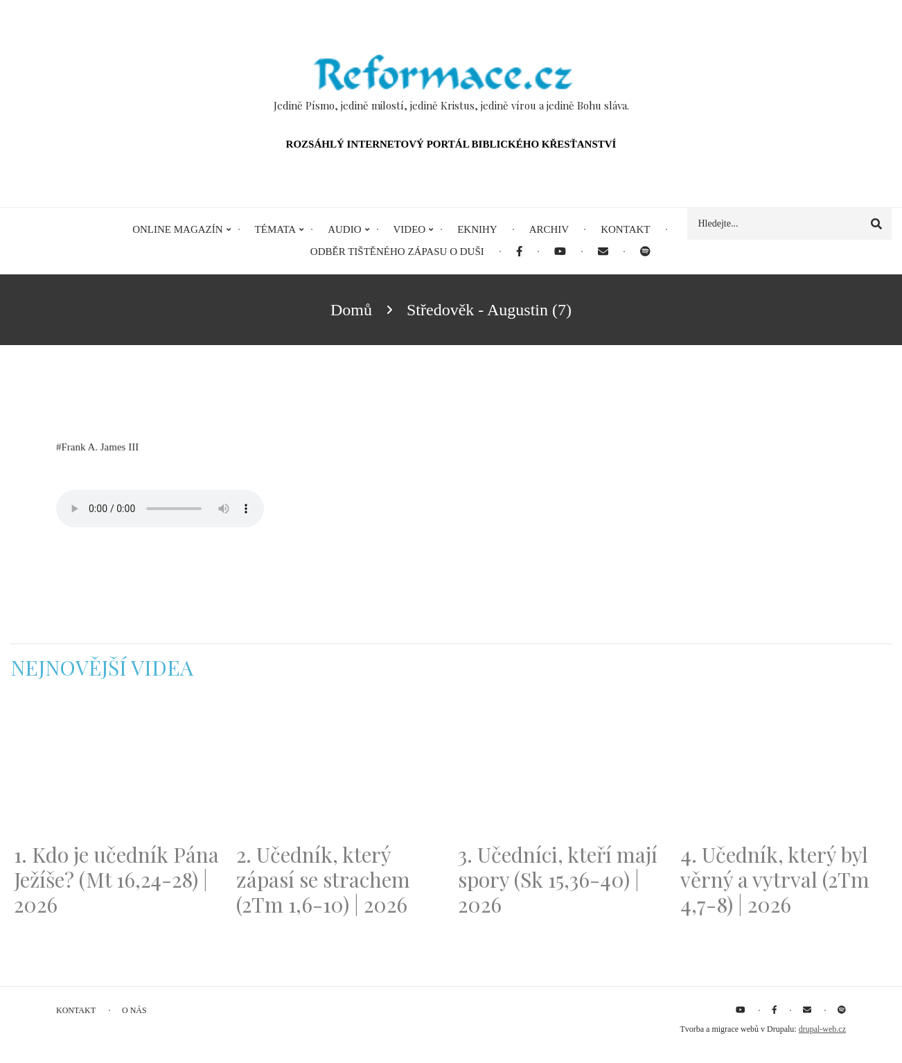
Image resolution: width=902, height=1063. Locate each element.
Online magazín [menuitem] (177, 229)
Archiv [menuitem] (549, 229)
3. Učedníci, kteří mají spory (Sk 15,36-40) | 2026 (557, 879)
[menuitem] (519, 251)
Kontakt (76, 1010)
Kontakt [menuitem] (625, 229)
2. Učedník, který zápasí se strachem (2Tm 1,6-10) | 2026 (323, 879)
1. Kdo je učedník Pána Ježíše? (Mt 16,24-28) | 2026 (116, 879)
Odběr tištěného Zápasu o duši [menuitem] (397, 251)
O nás (134, 1010)
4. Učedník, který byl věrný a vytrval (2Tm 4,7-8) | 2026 (774, 879)
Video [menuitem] (409, 229)
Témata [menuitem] (276, 229)
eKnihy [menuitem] (477, 229)
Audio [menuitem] (344, 229)
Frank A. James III (100, 447)
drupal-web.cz (822, 1029)
